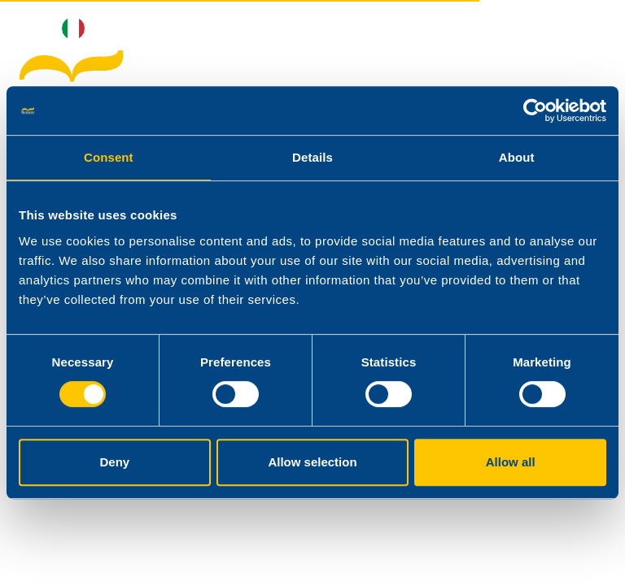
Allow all (510, 462)
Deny (114, 462)
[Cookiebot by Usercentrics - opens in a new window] (535, 110)
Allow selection (312, 462)
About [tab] (517, 157)
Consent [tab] (108, 157)
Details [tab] (312, 157)
